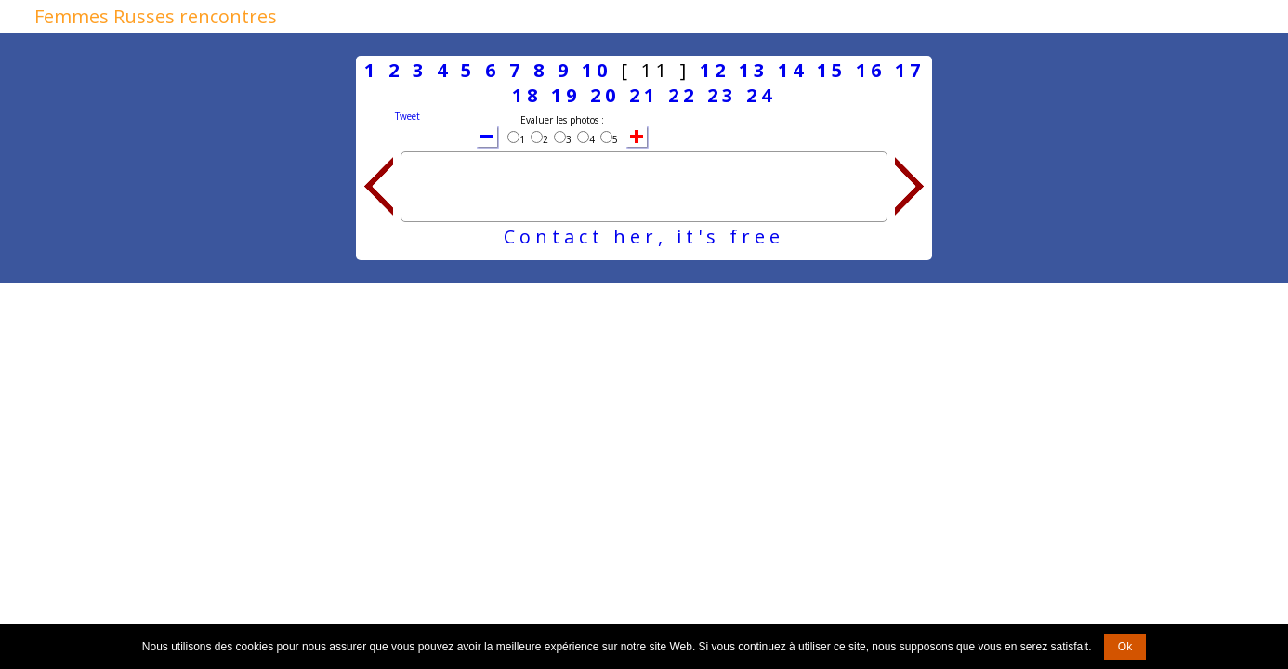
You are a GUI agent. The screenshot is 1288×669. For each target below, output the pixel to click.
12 (714, 70)
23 (722, 95)
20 (605, 95)
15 (832, 70)
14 (793, 70)
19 (566, 95)
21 (644, 95)
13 (754, 70)
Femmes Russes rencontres (155, 16)
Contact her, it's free (644, 236)
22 (683, 95)
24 (761, 95)
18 (527, 95)
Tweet (407, 116)
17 (910, 70)
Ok (1125, 646)
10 (596, 70)
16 (871, 70)
